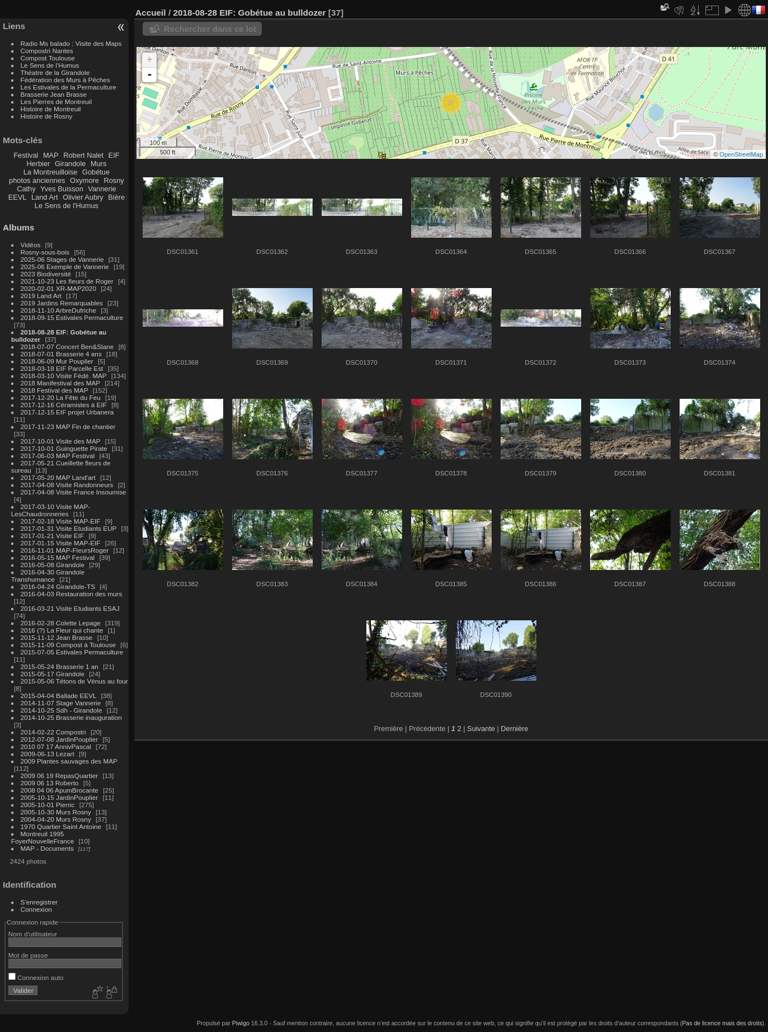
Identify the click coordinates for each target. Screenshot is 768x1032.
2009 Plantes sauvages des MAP (69, 761)
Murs (98, 163)
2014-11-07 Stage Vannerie (61, 702)
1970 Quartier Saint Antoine (61, 826)
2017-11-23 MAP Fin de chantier (68, 426)
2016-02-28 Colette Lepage (61, 622)
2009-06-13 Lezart (47, 753)
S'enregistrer (39, 902)
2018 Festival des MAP (54, 390)
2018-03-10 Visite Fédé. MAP (64, 375)
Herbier (38, 163)
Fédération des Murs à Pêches (65, 79)
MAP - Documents (47, 848)
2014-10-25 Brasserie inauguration (71, 717)
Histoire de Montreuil (51, 108)
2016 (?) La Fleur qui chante (62, 630)
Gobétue (96, 172)
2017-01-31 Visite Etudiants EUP (69, 528)
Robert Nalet (83, 155)
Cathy (26, 189)
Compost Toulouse (48, 58)
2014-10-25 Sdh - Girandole (61, 710)
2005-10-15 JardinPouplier (59, 797)
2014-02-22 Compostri (53, 732)
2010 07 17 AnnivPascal (56, 746)
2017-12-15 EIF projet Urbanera (67, 412)
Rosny (113, 180)
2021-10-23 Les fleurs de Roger (67, 281)
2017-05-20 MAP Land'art (58, 477)
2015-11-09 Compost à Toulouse (68, 644)
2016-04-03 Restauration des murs (71, 593)
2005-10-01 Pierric (48, 804)
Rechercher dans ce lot (210, 29)
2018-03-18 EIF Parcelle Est (62, 368)
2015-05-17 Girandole (52, 673)
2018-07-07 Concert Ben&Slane (67, 346)
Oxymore (84, 180)
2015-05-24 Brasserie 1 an (59, 666)
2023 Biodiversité (46, 273)
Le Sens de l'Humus (50, 65)
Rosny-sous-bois (45, 252)
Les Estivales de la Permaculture (68, 87)
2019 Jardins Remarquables (62, 303)
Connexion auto (36, 977)
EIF (114, 155)
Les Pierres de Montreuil (56, 101)
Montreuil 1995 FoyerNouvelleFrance (42, 837)
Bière (116, 197)
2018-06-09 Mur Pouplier (57, 361)
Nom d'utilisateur (32, 933)
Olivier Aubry (83, 197)
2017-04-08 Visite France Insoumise (73, 492)
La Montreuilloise (50, 172)
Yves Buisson (61, 189)
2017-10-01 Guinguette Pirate (64, 448)
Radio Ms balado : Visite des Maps (71, 43)
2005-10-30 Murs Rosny (56, 812)
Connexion (36, 909)
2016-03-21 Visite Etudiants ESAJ (70, 608)
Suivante (481, 728)
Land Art (44, 197)
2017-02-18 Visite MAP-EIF (61, 521)
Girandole (70, 163)
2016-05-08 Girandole (52, 564)
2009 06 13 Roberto (50, 782)
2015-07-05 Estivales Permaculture (72, 652)
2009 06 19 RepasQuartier (59, 775)
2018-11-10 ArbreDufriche (58, 310)
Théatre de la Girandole (55, 72)
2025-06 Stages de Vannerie (62, 259)
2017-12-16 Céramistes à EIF (64, 404)
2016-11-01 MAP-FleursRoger (65, 550)
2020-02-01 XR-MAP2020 (58, 288)
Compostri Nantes (47, 50)
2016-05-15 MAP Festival (58, 557)
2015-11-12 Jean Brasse (57, 637)
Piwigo (240, 1023)
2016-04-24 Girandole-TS (58, 586)
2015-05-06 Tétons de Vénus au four (74, 681)
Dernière (514, 728)
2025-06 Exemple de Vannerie (65, 266)
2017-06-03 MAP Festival (58, 455)
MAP (51, 155)
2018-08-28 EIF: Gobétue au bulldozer (249, 12)
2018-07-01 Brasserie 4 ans (61, 353)
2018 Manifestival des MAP (60, 383)
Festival (25, 155)
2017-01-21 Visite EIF (52, 535)
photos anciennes (37, 180)
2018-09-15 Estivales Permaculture (72, 317)
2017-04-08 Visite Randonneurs (67, 484)
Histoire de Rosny (47, 116)
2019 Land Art (42, 295)
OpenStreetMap (741, 154)
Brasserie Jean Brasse (54, 94)
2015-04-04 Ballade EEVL (59, 695)
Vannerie (102, 189)
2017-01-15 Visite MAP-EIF (61, 542)
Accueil (150, 12)
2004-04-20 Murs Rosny (56, 819)
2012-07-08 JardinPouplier (59, 739)
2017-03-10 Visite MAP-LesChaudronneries (50, 510)
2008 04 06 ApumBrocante (59, 790)
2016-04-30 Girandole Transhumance (47, 575)
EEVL (17, 197)
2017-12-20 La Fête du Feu (61, 397)
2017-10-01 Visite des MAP (61, 441)
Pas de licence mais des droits (722, 1023)
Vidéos (31, 244)
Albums (18, 227)
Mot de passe (28, 955)
